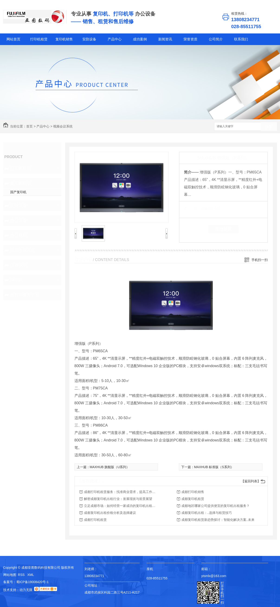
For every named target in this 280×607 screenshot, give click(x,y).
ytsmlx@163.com (213, 576)
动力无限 (25, 590)
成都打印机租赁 (95, 520)
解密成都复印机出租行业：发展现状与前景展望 (118, 499)
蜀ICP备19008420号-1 (32, 582)
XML (30, 575)
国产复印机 (18, 192)
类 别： (192, 208)
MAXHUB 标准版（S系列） (214, 467)
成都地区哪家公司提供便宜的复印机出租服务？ (215, 506)
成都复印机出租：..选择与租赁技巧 (206, 513)
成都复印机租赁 (192, 499)
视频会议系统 (63, 126)
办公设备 (18, 220)
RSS (22, 575)
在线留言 (223, 229)
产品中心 (115, 39)
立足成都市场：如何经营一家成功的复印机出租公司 (121, 506)
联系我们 (241, 39)
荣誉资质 (190, 39)
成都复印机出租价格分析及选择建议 (110, 513)
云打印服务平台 (24, 294)
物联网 (16, 279)
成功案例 (140, 39)
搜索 (269, 127)
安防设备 (89, 39)
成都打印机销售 (192, 492)
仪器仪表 (18, 265)
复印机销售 (64, 39)
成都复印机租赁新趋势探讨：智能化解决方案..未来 (218, 520)
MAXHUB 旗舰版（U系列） (110, 467)
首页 (29, 126)
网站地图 (9, 575)
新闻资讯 (165, 39)
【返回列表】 (251, 481)
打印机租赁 (39, 39)
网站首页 (13, 39)
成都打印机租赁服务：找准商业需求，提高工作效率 (121, 492)
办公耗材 (18, 235)
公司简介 (216, 39)
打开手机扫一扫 (222, 592)
